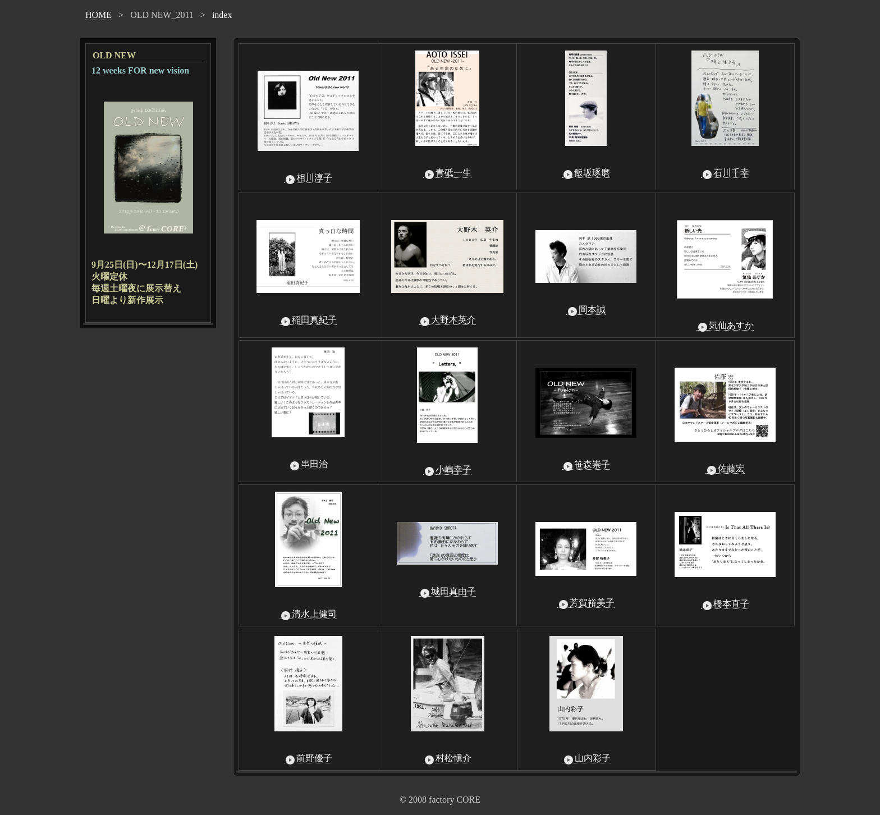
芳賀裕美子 (586, 603)
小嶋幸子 (447, 470)
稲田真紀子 (308, 320)
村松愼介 (447, 758)
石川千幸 (725, 173)
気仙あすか (725, 325)
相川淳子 (308, 178)
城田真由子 (447, 592)
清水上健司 (308, 614)
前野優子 (308, 758)
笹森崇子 (586, 465)
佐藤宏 (725, 469)
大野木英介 (447, 320)
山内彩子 (586, 758)
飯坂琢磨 (586, 173)
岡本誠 (586, 310)
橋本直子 (725, 604)
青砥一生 (447, 173)
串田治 (308, 464)
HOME (98, 15)
